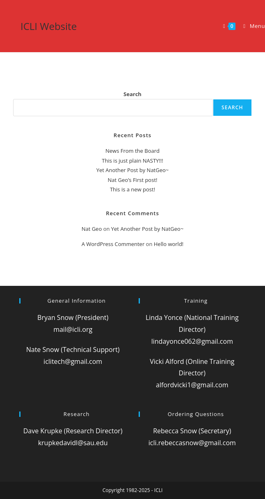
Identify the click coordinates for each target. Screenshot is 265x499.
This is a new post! (132, 189)
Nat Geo (92, 228)
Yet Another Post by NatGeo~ (132, 170)
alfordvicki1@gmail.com (192, 384)
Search (132, 94)
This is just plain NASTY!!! (132, 160)
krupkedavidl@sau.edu (73, 442)
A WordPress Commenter (113, 244)
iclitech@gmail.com (72, 361)
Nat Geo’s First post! (133, 180)
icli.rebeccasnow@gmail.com (192, 442)
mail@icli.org (72, 329)
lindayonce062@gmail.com (192, 341)
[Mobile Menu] (251, 26)
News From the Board (132, 150)
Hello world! (169, 244)
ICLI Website (49, 26)
